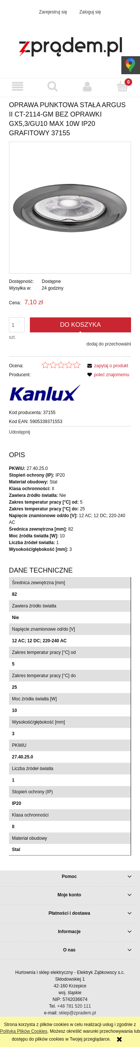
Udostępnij (19, 432)
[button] (17, 86)
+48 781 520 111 (74, 1006)
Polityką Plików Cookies (23, 1031)
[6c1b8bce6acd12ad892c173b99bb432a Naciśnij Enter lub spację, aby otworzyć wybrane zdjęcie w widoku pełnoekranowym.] (70, 207)
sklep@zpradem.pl (77, 1013)
